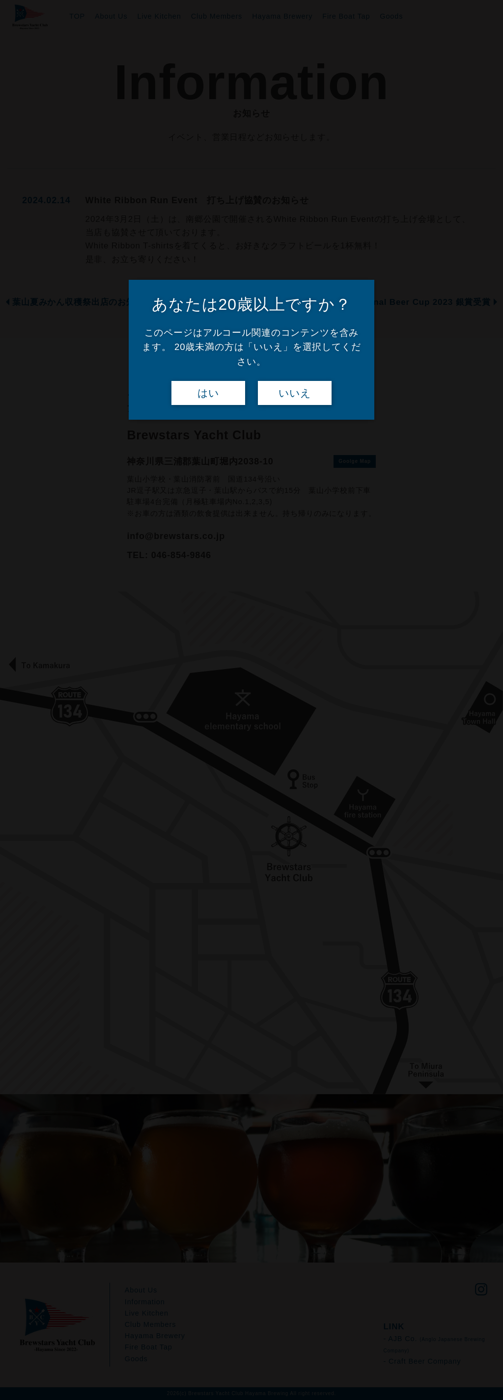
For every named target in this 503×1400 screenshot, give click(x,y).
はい (208, 393)
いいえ (295, 393)
